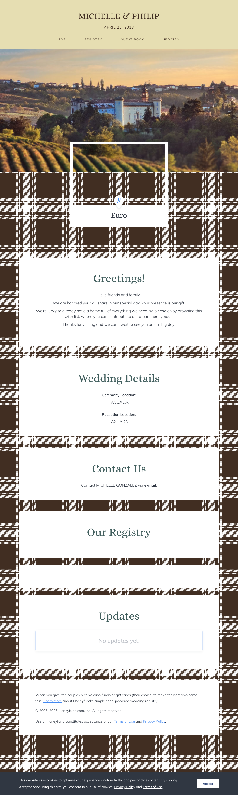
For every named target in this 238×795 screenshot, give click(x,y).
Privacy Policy (154, 721)
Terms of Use (124, 721)
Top (62, 39)
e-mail (150, 485)
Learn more (52, 701)
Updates (171, 39)
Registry (93, 39)
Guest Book (132, 39)
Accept (208, 783)
